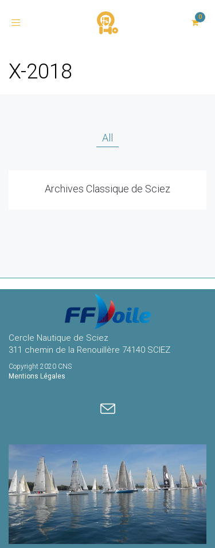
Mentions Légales (37, 376)
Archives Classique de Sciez (107, 189)
